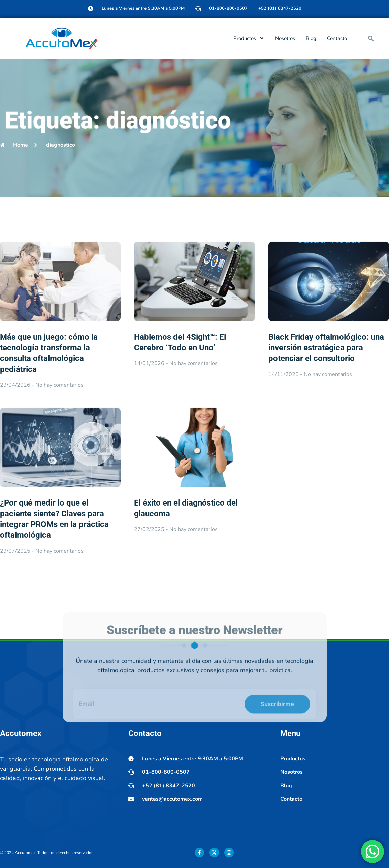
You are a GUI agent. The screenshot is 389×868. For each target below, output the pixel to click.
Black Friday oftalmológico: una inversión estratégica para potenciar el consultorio (326, 405)
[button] (370, 38)
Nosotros (285, 38)
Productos (248, 38)
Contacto (337, 38)
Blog (311, 38)
